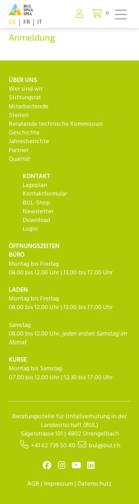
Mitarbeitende (28, 107)
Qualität (19, 159)
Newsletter (38, 212)
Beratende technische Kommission (56, 124)
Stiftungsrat (25, 98)
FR (26, 22)
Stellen (18, 115)
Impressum (58, 484)
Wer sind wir (26, 89)
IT (39, 22)
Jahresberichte (29, 142)
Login (30, 229)
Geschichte (24, 133)
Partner (18, 151)
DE (12, 22)
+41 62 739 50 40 (53, 446)
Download (36, 220)
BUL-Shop (36, 203)
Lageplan (35, 185)
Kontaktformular (45, 194)
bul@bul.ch (104, 446)
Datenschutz (94, 484)
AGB (33, 484)
